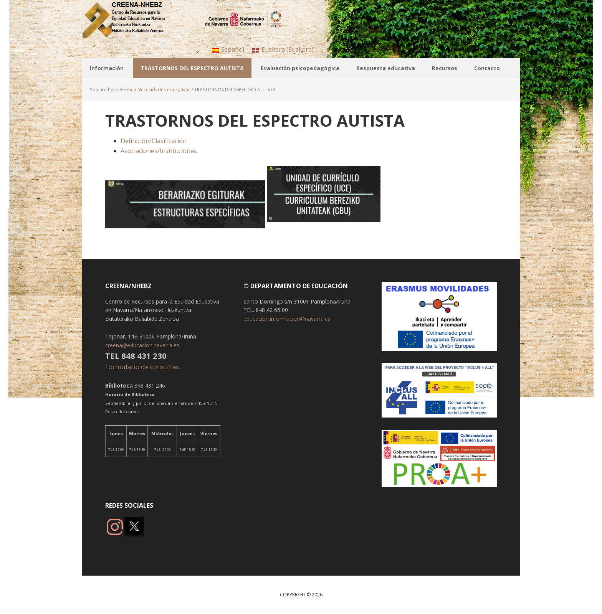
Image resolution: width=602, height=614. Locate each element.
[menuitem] (228, 49)
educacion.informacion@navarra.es (287, 318)
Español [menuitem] (232, 49)
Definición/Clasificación (154, 141)
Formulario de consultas (142, 366)
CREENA (132, 19)
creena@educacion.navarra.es (142, 345)
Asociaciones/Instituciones (159, 151)
